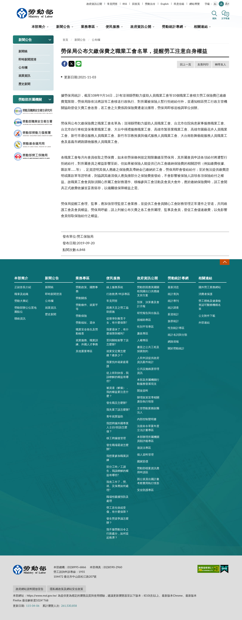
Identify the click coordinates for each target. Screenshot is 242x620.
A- (215, 4)
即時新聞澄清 (27, 59)
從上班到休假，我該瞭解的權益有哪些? (117, 377)
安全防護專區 (145, 490)
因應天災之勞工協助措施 (117, 309)
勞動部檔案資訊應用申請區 (148, 470)
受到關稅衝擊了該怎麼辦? (117, 342)
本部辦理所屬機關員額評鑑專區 (148, 438)
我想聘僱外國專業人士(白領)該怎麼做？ (117, 427)
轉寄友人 (220, 64)
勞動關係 (81, 298)
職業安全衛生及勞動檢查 (87, 331)
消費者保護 (205, 294)
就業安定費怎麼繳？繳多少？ (116, 353)
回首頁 (136, 3)
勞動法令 (150, 3)
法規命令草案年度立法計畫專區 (148, 428)
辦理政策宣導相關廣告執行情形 (148, 399)
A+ (227, 4)
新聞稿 (22, 51)
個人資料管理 (145, 454)
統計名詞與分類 (177, 334)
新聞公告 (63, 27)
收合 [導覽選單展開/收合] (224, 262)
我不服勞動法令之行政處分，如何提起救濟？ (117, 533)
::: (12, 3)
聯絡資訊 (19, 318)
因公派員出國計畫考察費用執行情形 (148, 481)
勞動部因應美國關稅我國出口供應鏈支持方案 (148, 291)
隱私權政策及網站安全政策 (66, 589)
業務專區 (88, 27)
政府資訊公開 (94, 3)
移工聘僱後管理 (116, 438)
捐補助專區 (144, 319)
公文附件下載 (207, 315)
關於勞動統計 (176, 348)
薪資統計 (173, 314)
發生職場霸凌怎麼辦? (117, 447)
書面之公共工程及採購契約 (148, 349)
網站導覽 (194, 3)
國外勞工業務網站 (210, 287)
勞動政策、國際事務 (87, 289)
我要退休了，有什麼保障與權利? (117, 331)
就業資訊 (24, 75)
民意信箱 (179, 3)
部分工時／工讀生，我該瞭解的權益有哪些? (117, 470)
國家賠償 (142, 461)
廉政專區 (142, 333)
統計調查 (173, 307)
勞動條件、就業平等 (87, 306)
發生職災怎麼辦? (116, 402)
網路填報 (173, 341)
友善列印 (203, 64)
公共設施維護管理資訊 (148, 370)
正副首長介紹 (22, 287)
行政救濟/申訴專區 (118, 294)
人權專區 (142, 340)
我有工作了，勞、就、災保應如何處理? (117, 486)
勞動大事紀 (21, 300)
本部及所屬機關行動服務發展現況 (148, 381)
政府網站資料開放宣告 (29, 589)
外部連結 (204, 322)
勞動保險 (81, 315)
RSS (125, 3)
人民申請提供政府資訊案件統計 (148, 360)
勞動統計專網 (172, 27)
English (165, 3)
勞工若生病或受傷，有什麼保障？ (117, 509)
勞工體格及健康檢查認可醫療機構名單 (210, 304)
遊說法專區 (144, 447)
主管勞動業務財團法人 (148, 410)
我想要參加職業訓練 (117, 457)
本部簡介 (39, 27)
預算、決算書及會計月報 (148, 304)
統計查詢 (173, 294)
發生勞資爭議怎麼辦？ (117, 520)
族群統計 (173, 321)
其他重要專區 (84, 351)
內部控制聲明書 (146, 419)
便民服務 (113, 27)
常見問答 (112, 3)
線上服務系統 (114, 287)
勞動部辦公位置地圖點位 (25, 309)
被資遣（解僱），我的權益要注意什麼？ (117, 391)
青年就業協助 (114, 416)
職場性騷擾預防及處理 (117, 498)
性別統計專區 (176, 327)
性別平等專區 (145, 326)
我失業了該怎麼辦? (118, 409)
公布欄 (22, 67)
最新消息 (173, 287)
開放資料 (142, 390)
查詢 (214, 18)
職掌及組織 (21, 294)
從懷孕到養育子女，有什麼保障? (116, 320)
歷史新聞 (24, 84)
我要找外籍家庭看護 (117, 364)
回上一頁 (185, 64)
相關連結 (201, 27)
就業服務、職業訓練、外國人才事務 (87, 342)
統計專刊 (173, 300)
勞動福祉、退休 (85, 322)
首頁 (65, 39)
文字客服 (225, 18)
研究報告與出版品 (148, 313)
